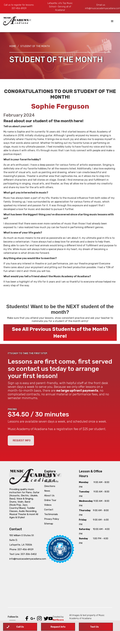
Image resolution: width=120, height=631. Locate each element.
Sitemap (48, 523)
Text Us (94, 627)
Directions (49, 486)
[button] (112, 21)
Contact (48, 509)
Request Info (51, 481)
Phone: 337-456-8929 (21, 549)
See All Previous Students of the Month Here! (60, 332)
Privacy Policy (51, 519)
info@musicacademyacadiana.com (27, 558)
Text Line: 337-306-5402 (23, 554)
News (47, 490)
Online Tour (50, 500)
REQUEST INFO (22, 440)
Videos (48, 504)
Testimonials (51, 514)
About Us (49, 495)
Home (12, 46)
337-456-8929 (19, 8)
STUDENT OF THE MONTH (35, 46)
